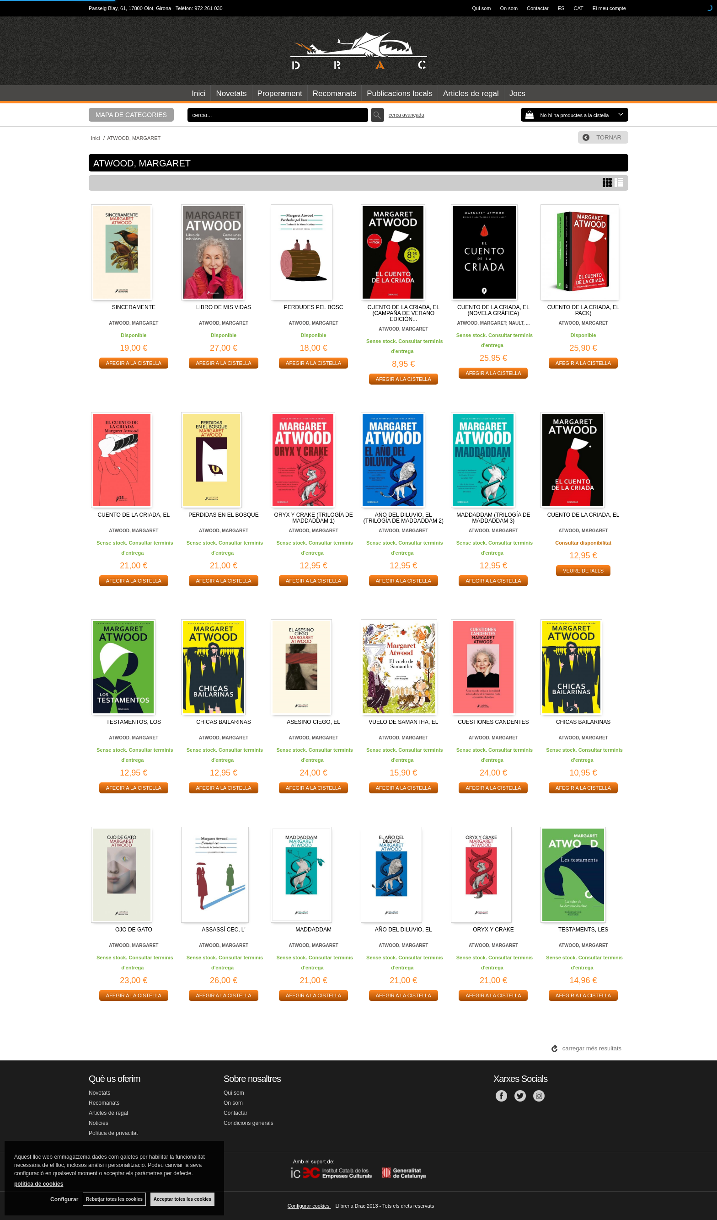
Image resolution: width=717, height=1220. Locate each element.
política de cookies (38, 1184)
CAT (578, 8)
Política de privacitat (113, 1133)
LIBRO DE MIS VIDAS (223, 307)
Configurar (64, 1199)
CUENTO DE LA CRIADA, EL (133, 515)
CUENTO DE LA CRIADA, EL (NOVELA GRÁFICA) (493, 310)
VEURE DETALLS (583, 570)
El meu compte (609, 8)
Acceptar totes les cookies (182, 1199)
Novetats (231, 93)
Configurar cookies (309, 1206)
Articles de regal (471, 93)
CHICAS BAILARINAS (223, 722)
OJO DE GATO (133, 929)
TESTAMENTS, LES (583, 929)
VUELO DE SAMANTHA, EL (403, 722)
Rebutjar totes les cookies (114, 1199)
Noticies (98, 1123)
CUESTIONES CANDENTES (493, 722)
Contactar (538, 8)
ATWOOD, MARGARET (133, 323)
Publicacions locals (400, 93)
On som (509, 8)
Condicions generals (248, 1123)
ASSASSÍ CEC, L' (224, 929)
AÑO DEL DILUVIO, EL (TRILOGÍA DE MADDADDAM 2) (404, 518)
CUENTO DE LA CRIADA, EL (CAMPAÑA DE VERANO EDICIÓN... (403, 313)
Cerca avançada (406, 115)
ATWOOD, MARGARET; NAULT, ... (493, 323)
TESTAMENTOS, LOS (134, 722)
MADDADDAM (313, 929)
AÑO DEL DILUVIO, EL (403, 929)
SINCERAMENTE (133, 307)
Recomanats (334, 93)
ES (561, 8)
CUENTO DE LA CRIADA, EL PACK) (583, 310)
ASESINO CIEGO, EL (313, 722)
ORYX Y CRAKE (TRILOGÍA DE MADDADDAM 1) (313, 518)
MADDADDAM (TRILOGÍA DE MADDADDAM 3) (493, 518)
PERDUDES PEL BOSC (313, 307)
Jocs (517, 93)
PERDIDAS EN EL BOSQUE (223, 515)
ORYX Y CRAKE (493, 929)
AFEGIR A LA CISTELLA (133, 363)
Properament (279, 93)
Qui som (481, 8)
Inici (198, 93)
